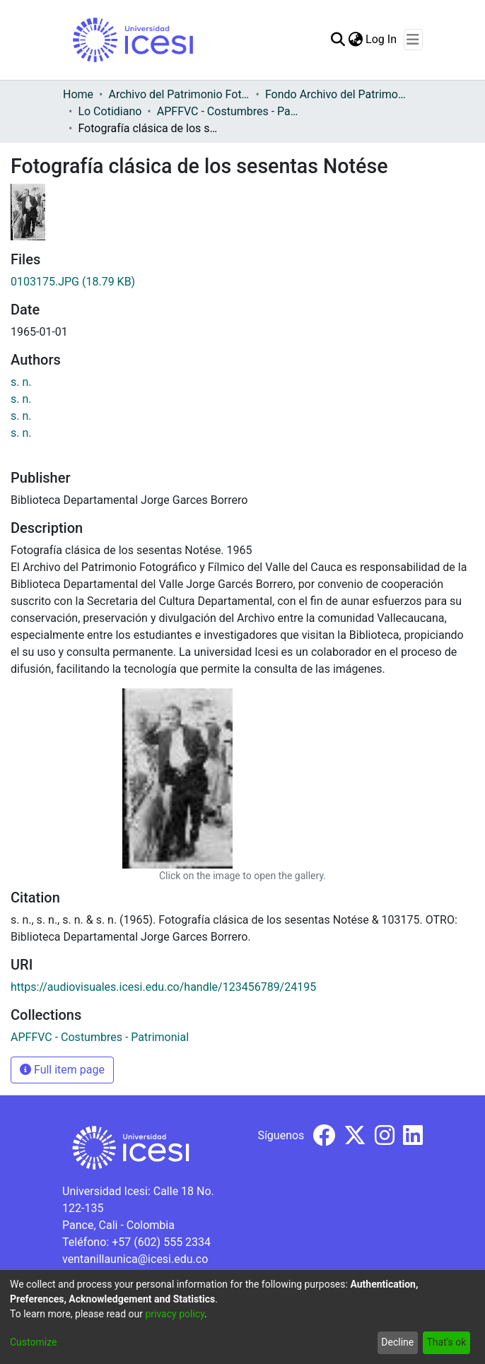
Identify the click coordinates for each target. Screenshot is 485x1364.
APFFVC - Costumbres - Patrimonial (227, 111)
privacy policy (174, 1313)
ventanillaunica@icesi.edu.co (135, 1259)
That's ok (446, 1342)
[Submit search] (337, 39)
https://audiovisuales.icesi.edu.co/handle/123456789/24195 (163, 987)
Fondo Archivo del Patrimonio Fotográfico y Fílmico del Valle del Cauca (336, 94)
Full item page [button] (62, 1069)
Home (78, 94)
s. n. (21, 382)
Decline (397, 1342)
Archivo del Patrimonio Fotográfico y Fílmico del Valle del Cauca (179, 94)
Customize (33, 1342)
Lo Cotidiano (109, 111)
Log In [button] (382, 39)
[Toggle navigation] (413, 39)
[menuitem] (355, 39)
